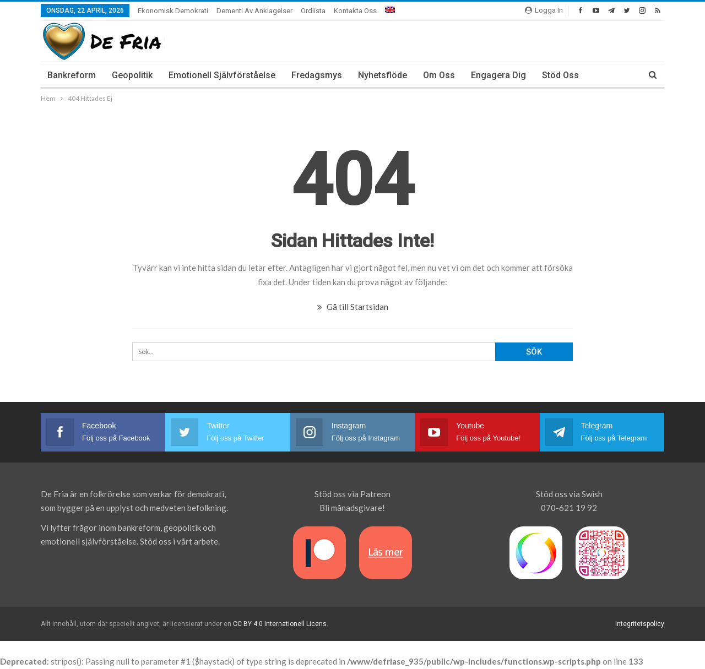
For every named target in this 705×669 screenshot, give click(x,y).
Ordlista (313, 11)
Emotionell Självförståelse (222, 75)
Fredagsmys (316, 75)
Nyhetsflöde (382, 75)
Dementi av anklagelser (254, 11)
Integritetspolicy (639, 624)
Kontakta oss (355, 11)
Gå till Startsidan (352, 307)
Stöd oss (560, 75)
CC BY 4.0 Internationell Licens (280, 624)
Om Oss (439, 75)
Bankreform (71, 75)
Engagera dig (498, 75)
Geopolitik (132, 75)
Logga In (544, 10)
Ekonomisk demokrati (173, 11)
